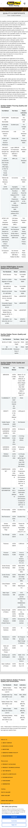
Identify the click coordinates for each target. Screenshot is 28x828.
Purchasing (6, 780)
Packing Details (8, 777)
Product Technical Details (11, 767)
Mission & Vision (8, 746)
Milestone (6, 749)
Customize (14, 821)
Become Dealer (5, 804)
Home (8, 15)
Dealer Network (8, 756)
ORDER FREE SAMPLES (7, 800)
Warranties (6, 784)
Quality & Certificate (9, 774)
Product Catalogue (9, 764)
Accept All (14, 817)
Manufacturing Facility (10, 752)
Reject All (14, 825)
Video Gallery (5, 795)
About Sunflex (7, 743)
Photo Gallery (5, 792)
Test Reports (7, 771)
